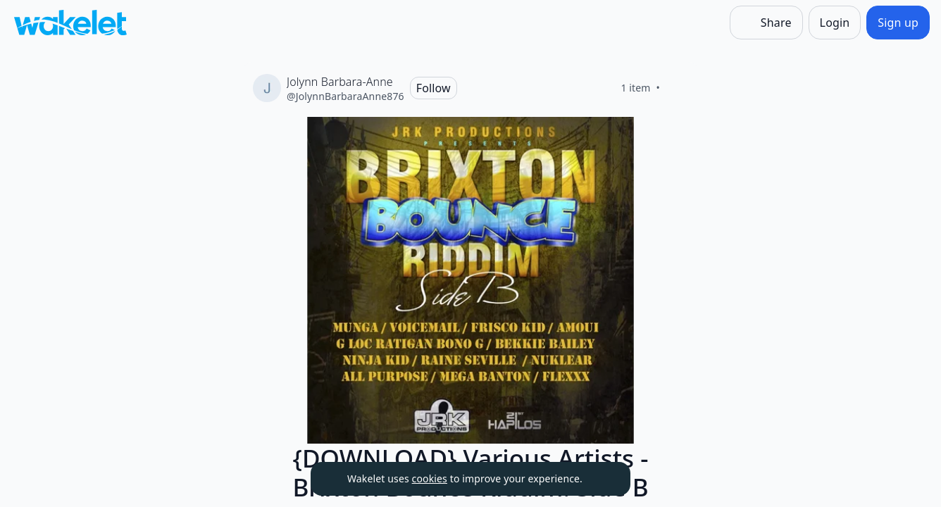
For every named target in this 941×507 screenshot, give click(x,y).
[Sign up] (898, 22)
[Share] (766, 22)
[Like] (677, 88)
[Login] (835, 22)
